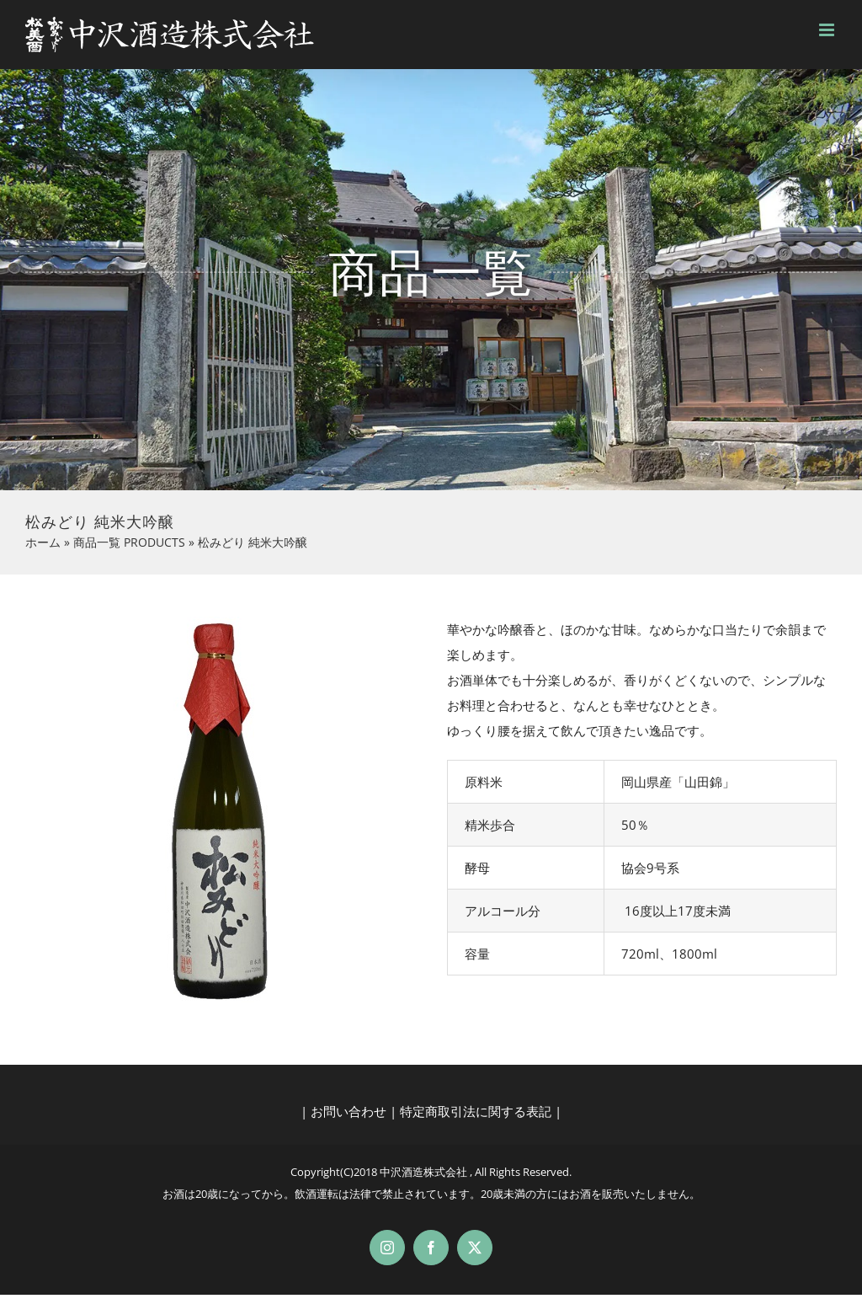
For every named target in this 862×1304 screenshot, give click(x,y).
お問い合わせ (348, 1111)
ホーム (43, 542)
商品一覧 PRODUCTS (129, 542)
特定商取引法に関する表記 (475, 1111)
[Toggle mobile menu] (828, 30)
